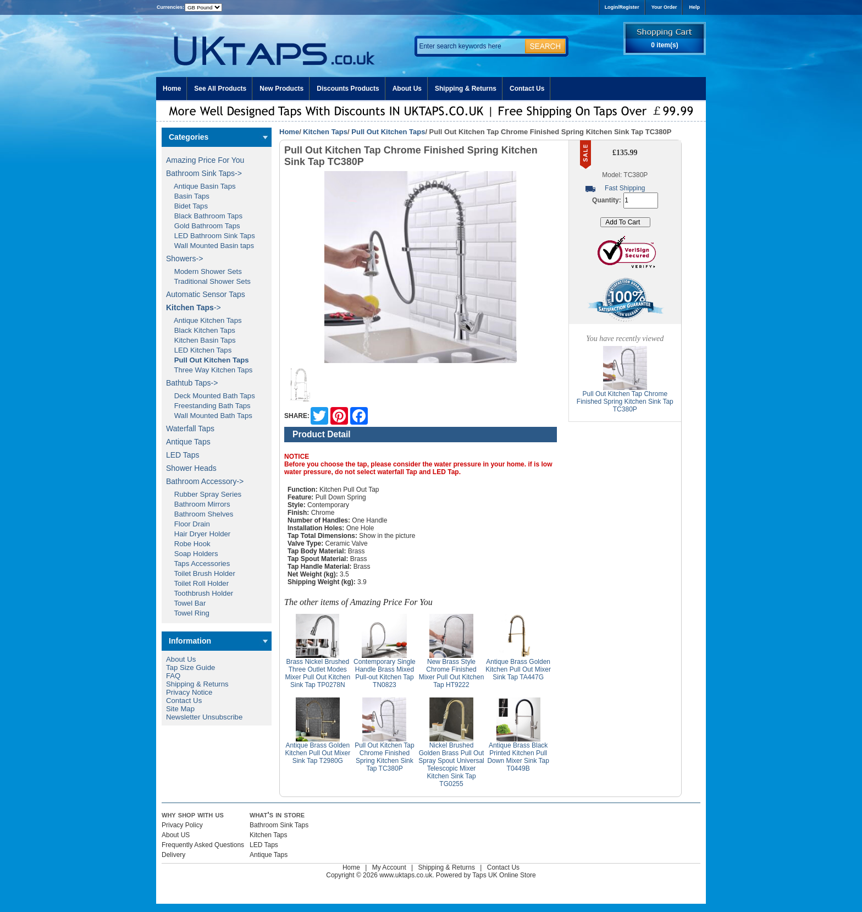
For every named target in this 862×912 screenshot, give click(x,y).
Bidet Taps (187, 206)
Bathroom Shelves (199, 514)
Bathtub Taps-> (192, 382)
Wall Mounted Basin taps (210, 245)
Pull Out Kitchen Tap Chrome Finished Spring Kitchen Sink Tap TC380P (385, 756)
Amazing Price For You (205, 160)
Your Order (664, 7)
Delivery (173, 855)
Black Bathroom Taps (204, 216)
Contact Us (527, 88)
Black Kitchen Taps (200, 330)
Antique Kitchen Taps (204, 320)
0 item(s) (664, 45)
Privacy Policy (182, 825)
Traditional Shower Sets (208, 281)
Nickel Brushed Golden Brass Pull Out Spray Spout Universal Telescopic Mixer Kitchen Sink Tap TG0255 (451, 764)
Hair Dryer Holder (198, 534)
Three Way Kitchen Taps (209, 370)
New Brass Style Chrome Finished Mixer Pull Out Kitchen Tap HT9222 (451, 673)
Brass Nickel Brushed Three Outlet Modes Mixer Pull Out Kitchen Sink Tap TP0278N (317, 673)
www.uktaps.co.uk (405, 875)
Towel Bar (186, 603)
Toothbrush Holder (199, 593)
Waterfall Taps (190, 428)
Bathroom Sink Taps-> (204, 173)
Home (172, 88)
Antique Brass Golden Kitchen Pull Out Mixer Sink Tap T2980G (317, 753)
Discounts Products (348, 88)
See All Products (220, 88)
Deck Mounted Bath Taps (210, 396)
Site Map (180, 709)
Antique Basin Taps (201, 186)
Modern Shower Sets (204, 271)
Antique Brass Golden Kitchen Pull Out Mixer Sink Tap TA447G (518, 669)
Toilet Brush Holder (200, 573)
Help (694, 7)
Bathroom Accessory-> (205, 481)
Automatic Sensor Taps (205, 294)
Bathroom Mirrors (198, 504)
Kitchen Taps (325, 132)
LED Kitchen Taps (198, 350)
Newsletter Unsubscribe (204, 717)
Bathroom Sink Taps (279, 825)
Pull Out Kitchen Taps (388, 132)
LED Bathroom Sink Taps (210, 236)
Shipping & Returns (465, 88)
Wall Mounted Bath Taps (209, 415)
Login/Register (622, 7)
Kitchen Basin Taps (201, 340)
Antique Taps (188, 441)
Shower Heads (191, 468)
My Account (389, 867)
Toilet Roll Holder (197, 583)
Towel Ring (187, 613)
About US (176, 835)
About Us (407, 88)
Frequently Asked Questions (203, 845)
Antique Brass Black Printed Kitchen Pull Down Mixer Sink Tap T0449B (518, 756)
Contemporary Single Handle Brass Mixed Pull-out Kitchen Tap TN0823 (384, 673)
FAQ (173, 676)
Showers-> (184, 258)
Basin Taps (187, 196)
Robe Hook (188, 544)
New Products (281, 88)
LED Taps (182, 454)
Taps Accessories (198, 563)
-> (193, 307)
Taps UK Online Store (503, 875)
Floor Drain (188, 524)
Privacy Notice (189, 692)
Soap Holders (192, 554)
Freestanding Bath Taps (208, 406)
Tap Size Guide (190, 667)
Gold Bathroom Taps (203, 226)
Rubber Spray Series (203, 494)
